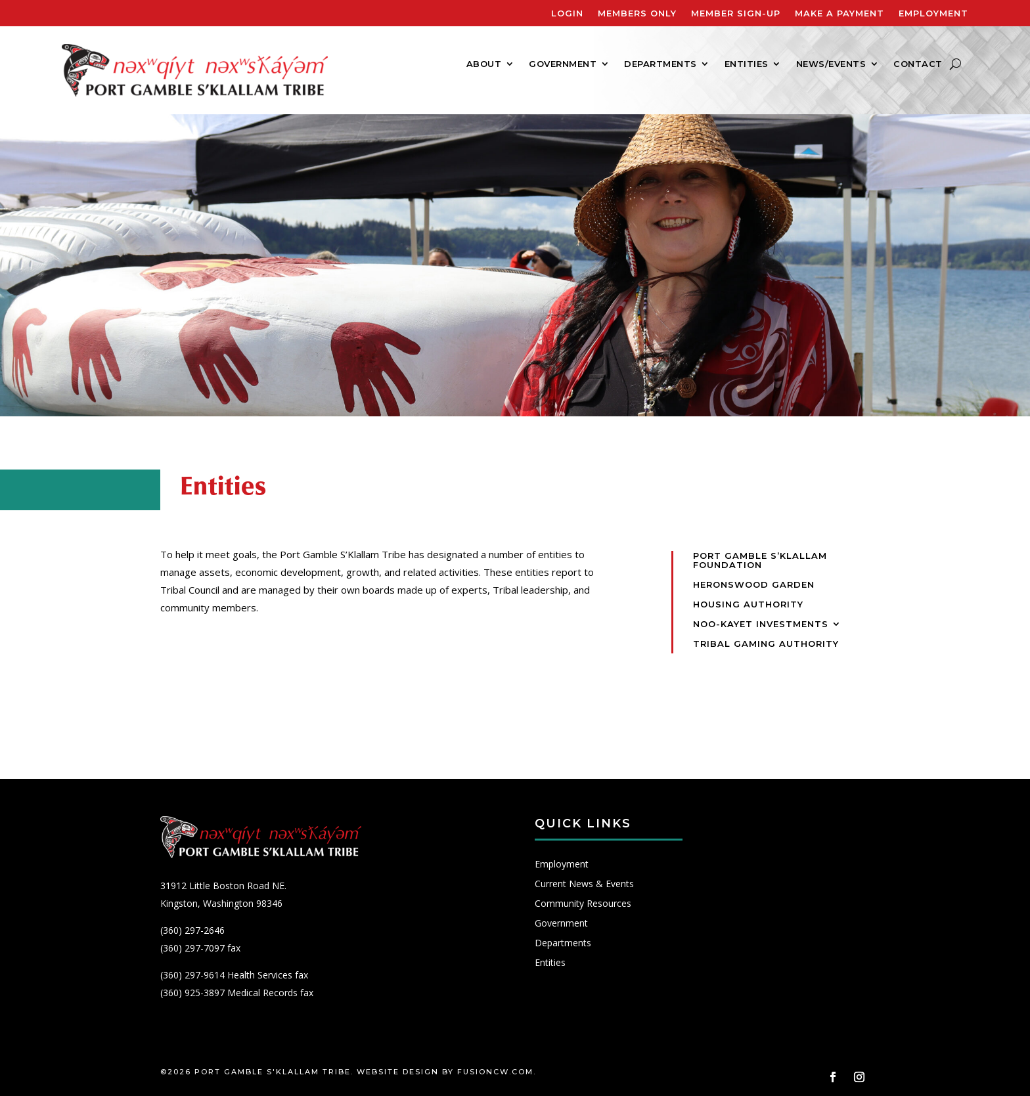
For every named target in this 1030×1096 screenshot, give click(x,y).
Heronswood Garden (754, 585)
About (484, 64)
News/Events (831, 64)
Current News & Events (584, 884)
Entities (747, 64)
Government (562, 64)
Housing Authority (748, 604)
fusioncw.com (495, 1071)
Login (567, 13)
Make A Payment (839, 13)
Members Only (637, 13)
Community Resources (583, 904)
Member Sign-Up (735, 13)
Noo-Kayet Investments (760, 624)
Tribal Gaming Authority (766, 644)
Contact (918, 64)
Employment (933, 13)
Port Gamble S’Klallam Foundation (760, 560)
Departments (660, 64)
